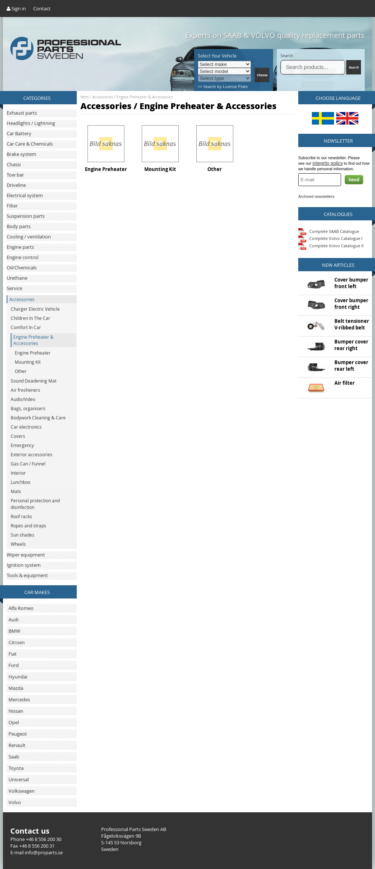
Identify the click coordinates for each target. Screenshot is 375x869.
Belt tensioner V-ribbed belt (351, 324)
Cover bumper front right (351, 303)
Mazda (15, 688)
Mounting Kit (160, 169)
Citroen (16, 642)
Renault (16, 745)
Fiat (12, 653)
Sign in (16, 8)
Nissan (15, 711)
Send (353, 180)
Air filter (344, 383)
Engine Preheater (106, 169)
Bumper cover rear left (351, 365)
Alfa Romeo (21, 608)
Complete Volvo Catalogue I (330, 238)
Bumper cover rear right (351, 345)
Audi (13, 619)
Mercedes (19, 699)
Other (214, 169)
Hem (84, 97)
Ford (13, 665)
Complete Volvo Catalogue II (331, 245)
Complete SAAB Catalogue (334, 231)
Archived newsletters (316, 196)
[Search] (313, 67)
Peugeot (17, 733)
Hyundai (17, 676)
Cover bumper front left (351, 283)
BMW (14, 631)
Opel (13, 722)
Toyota (16, 768)
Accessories (102, 97)
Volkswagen (21, 791)
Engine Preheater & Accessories (145, 97)
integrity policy (328, 163)
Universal (18, 779)
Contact (42, 8)
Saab (13, 756)
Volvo (14, 802)
